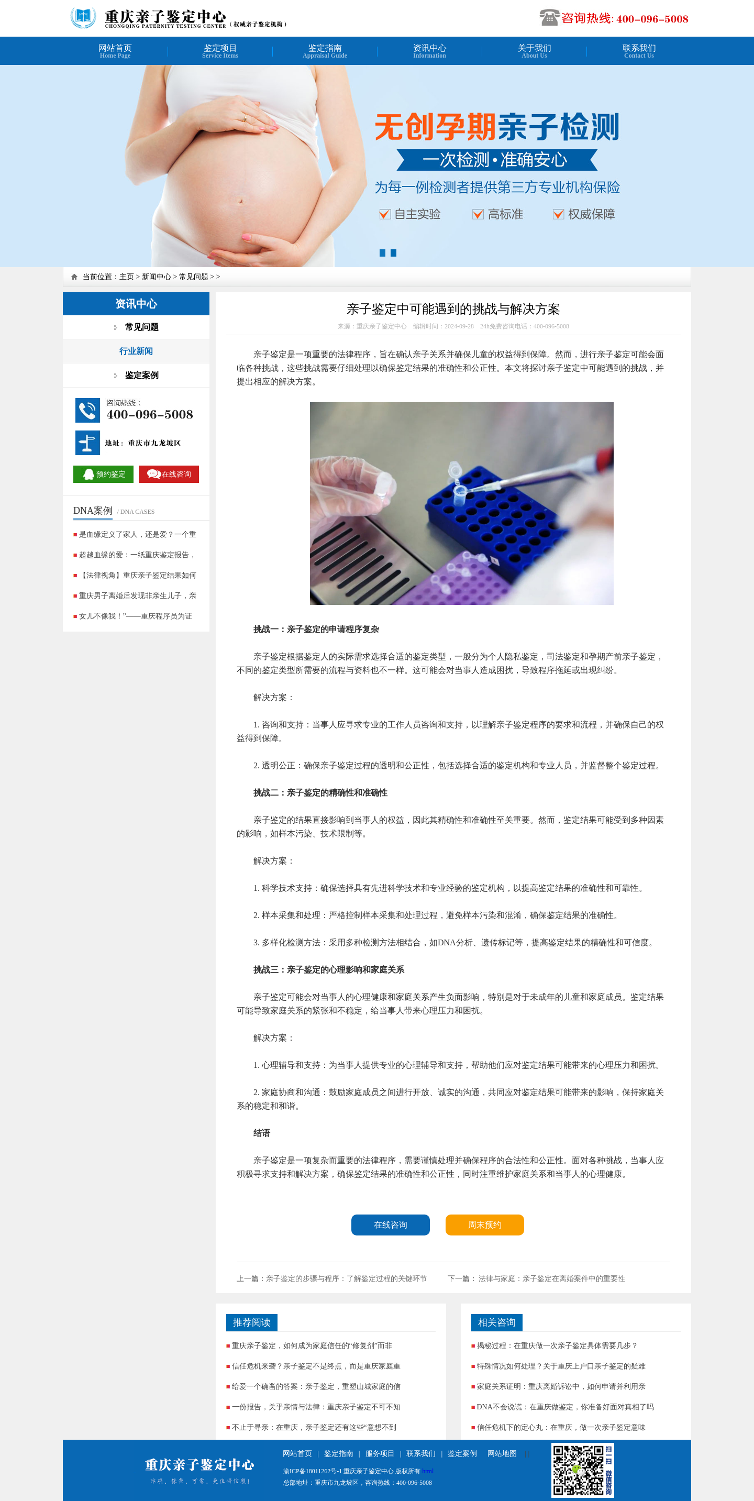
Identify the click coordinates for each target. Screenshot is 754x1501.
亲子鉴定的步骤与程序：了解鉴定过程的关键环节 (346, 1279)
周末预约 (485, 1224)
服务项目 (380, 1454)
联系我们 (421, 1454)
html (428, 1471)
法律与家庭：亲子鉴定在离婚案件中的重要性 (551, 1279)
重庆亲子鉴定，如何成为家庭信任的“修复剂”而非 (312, 1346)
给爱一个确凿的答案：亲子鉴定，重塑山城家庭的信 (316, 1386)
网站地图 (502, 1454)
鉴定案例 (462, 1454)
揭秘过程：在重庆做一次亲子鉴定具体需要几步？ (557, 1346)
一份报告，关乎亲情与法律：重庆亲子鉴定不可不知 (316, 1407)
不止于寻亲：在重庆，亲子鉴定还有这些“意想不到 (314, 1427)
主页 (126, 277)
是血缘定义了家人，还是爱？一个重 (137, 534)
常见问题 (193, 277)
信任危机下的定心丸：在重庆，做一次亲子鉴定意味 (561, 1427)
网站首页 (297, 1454)
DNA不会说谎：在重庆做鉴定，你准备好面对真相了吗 (565, 1407)
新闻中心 (156, 277)
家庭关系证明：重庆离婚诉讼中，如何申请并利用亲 (561, 1386)
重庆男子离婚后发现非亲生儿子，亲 (137, 596)
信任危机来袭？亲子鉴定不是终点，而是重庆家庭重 (316, 1366)
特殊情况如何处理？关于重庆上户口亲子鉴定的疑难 (561, 1366)
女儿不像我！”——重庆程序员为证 (135, 616)
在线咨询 (390, 1224)
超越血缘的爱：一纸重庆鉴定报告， (137, 555)
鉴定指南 (338, 1454)
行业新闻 (136, 351)
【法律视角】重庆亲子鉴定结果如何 (137, 575)
